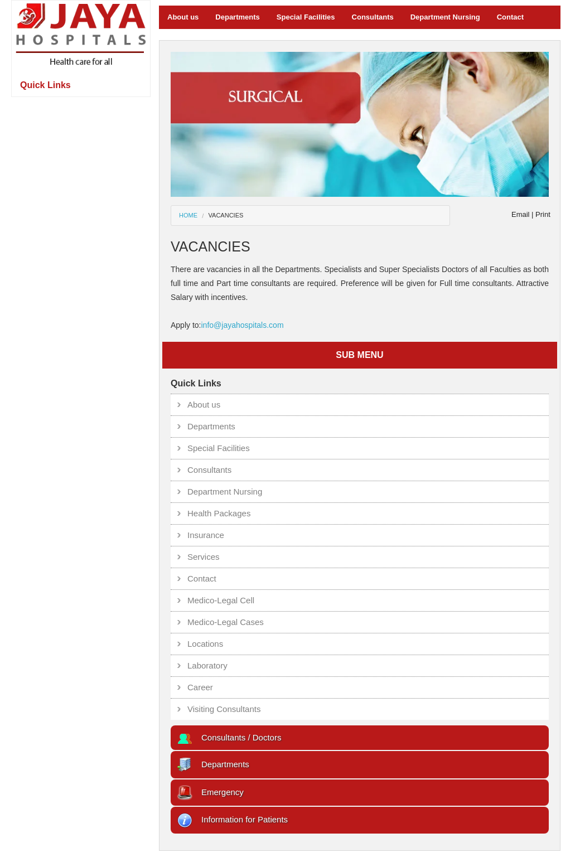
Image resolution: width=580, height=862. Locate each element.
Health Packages (218, 513)
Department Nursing (445, 17)
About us (183, 17)
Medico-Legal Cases (225, 622)
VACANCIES (226, 215)
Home (188, 215)
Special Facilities (306, 17)
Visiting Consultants (223, 709)
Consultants (373, 17)
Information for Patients (232, 819)
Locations (205, 643)
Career (200, 687)
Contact (510, 17)
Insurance (205, 535)
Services (203, 556)
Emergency (210, 792)
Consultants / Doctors (228, 737)
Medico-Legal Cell (220, 600)
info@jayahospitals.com (242, 325)
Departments (237, 17)
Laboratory (207, 665)
